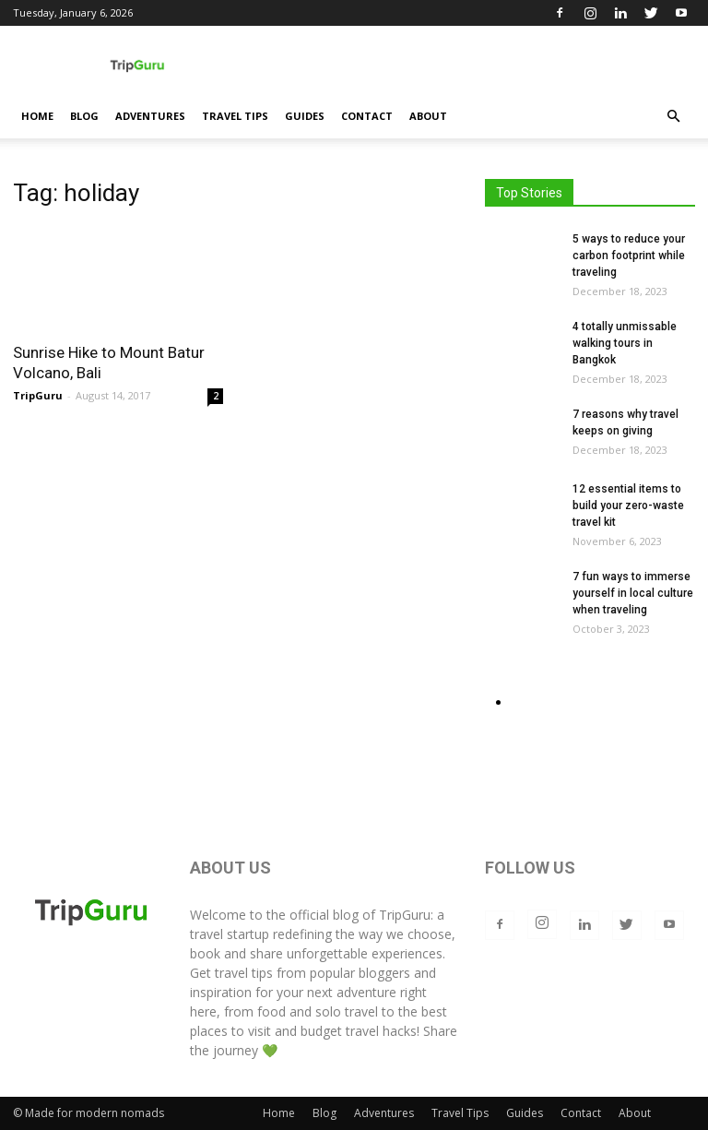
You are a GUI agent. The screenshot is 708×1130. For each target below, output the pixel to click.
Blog (84, 116)
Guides (304, 116)
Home (37, 116)
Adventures (150, 116)
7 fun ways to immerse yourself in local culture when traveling (632, 593)
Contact (367, 116)
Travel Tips (235, 116)
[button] (673, 116)
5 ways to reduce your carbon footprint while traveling (628, 255)
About (428, 116)
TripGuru (38, 395)
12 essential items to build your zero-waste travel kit (628, 505)
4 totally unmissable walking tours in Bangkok (624, 343)
